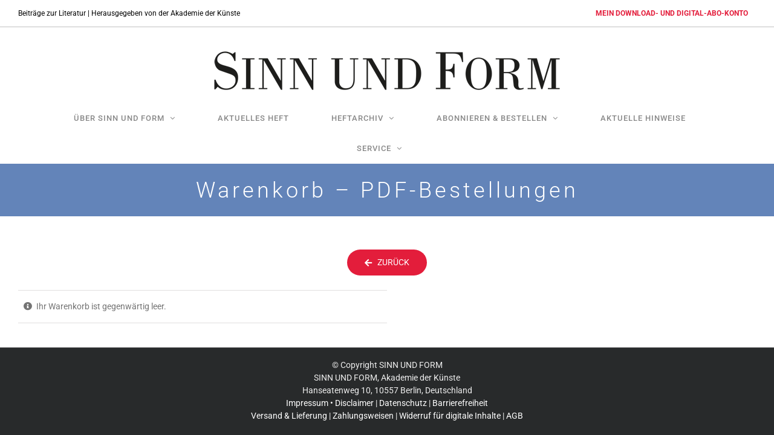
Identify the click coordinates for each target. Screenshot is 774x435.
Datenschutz (403, 394)
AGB (514, 406)
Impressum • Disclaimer (330, 394)
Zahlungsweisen (363, 406)
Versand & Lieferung (289, 406)
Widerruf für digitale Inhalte (450, 406)
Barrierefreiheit (460, 394)
